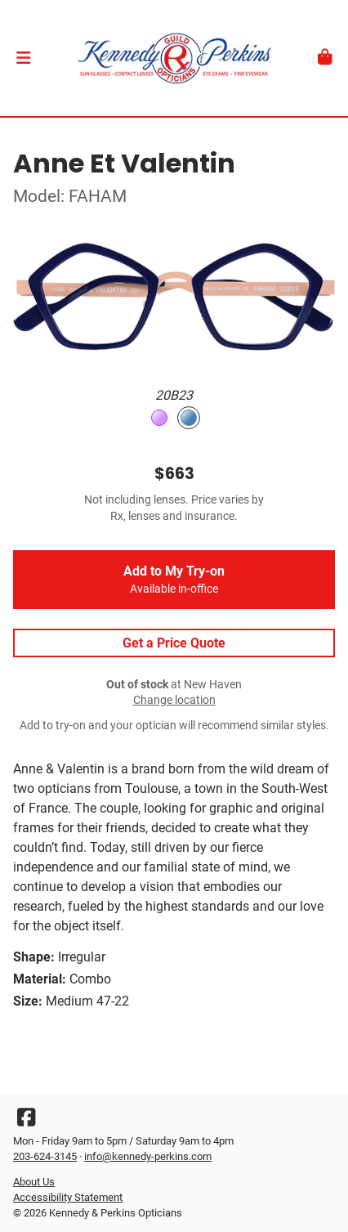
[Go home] (174, 58)
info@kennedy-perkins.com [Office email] (148, 1156)
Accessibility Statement (68, 1197)
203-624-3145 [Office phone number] (45, 1156)
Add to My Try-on (174, 579)
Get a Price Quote (174, 643)
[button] (23, 58)
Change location (174, 700)
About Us (34, 1182)
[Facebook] (26, 1121)
